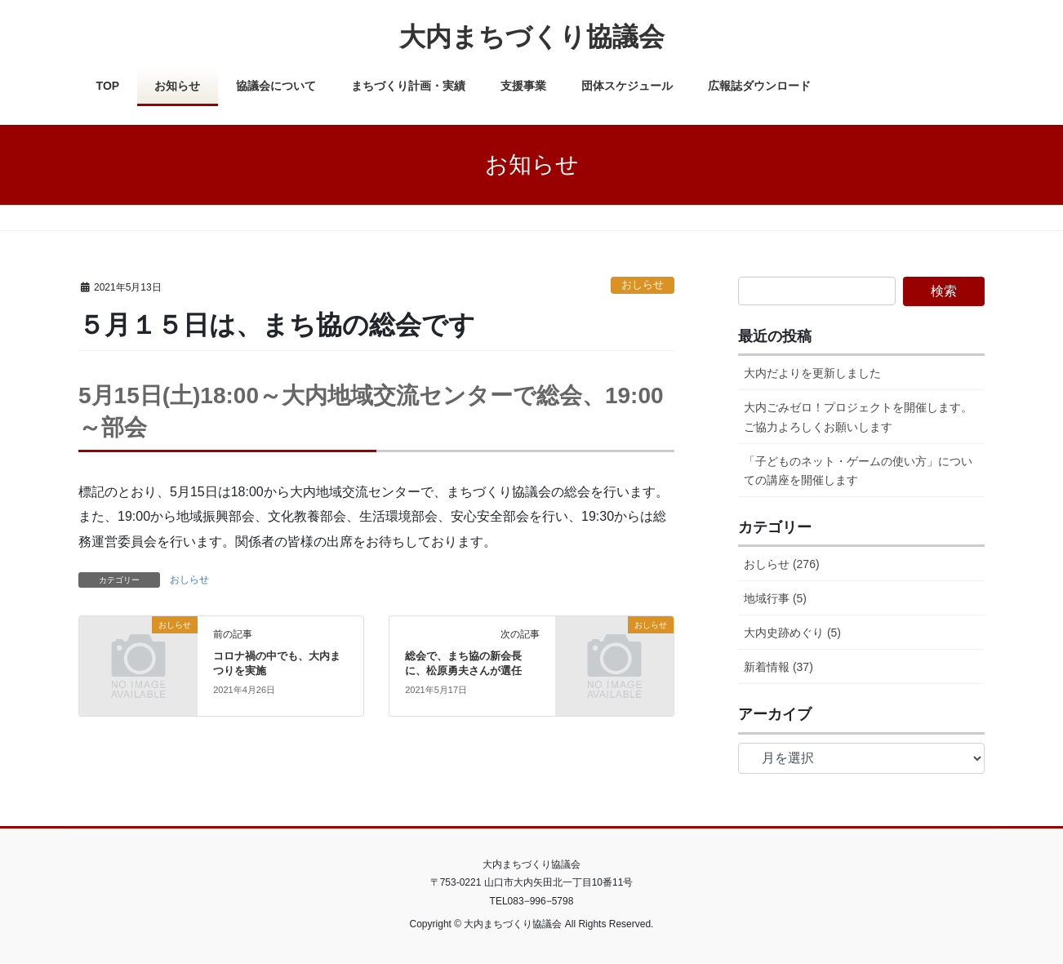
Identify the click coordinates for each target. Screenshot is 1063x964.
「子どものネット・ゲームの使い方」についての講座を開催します (858, 470)
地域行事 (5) (775, 598)
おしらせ (642, 284)
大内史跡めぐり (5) (792, 632)
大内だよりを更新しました (812, 373)
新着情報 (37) (778, 666)
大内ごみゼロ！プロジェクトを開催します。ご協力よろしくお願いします (858, 417)
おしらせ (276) (782, 564)
